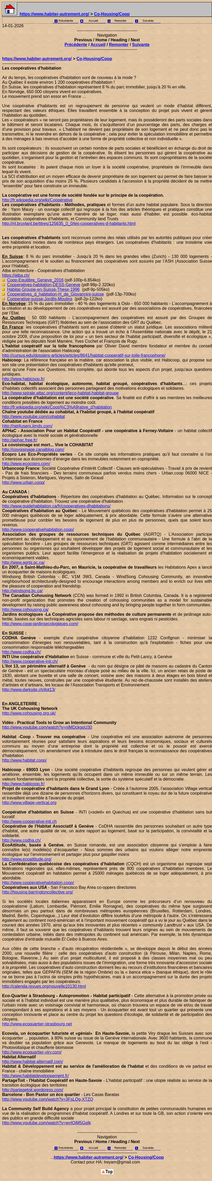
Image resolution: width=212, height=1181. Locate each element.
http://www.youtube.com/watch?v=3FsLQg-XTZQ (47, 1099)
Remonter (119, 44)
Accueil (98, 44)
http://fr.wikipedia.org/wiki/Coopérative (37, 200)
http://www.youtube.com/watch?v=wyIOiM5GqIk (46, 1123)
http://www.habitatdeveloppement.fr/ (35, 1075)
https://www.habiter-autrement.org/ (54, 14)
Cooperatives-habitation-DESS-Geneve (43, 284)
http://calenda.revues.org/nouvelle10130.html (44, 986)
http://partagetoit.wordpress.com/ (32, 1090)
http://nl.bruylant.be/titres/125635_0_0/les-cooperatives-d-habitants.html (69, 223)
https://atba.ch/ (16, 275)
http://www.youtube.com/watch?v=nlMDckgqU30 (47, 727)
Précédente (76, 44)
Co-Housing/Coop (112, 14)
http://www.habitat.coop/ (24, 760)
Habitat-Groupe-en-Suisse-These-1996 (43, 289)
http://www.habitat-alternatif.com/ (32, 1061)
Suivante (141, 44)
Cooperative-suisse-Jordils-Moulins (39, 299)
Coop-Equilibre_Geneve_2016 (35, 280)
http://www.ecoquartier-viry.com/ (31, 1052)
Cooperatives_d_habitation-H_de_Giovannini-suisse (55, 294)
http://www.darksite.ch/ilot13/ (28, 689)
